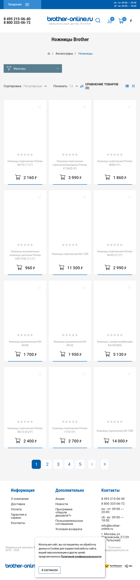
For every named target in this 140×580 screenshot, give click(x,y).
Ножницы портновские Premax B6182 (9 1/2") (114, 253)
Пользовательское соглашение (69, 522)
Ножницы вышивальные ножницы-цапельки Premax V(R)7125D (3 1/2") (25, 255)
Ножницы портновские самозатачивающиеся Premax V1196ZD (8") (70, 165)
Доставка (18, 504)
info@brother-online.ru (110, 527)
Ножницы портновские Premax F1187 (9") (70, 430)
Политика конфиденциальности (114, 549)
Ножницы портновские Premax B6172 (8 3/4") (25, 430)
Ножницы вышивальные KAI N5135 (70, 343)
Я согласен (50, 570)
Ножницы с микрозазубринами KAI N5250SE (115, 343)
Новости (61, 504)
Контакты (18, 523)
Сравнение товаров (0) (99, 86)
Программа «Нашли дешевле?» (63, 512)
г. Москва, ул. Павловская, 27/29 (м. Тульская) (115, 537)
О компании (20, 498)
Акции (60, 498)
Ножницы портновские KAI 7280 (115, 430)
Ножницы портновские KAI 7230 (70, 254)
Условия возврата (68, 529)
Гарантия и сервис (19, 516)
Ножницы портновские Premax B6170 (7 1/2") (25, 163)
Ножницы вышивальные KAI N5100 (25, 343)
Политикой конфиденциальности (81, 556)
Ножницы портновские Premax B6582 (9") (114, 163)
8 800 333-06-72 (17, 22)
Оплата (16, 509)
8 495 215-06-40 (17, 19)
